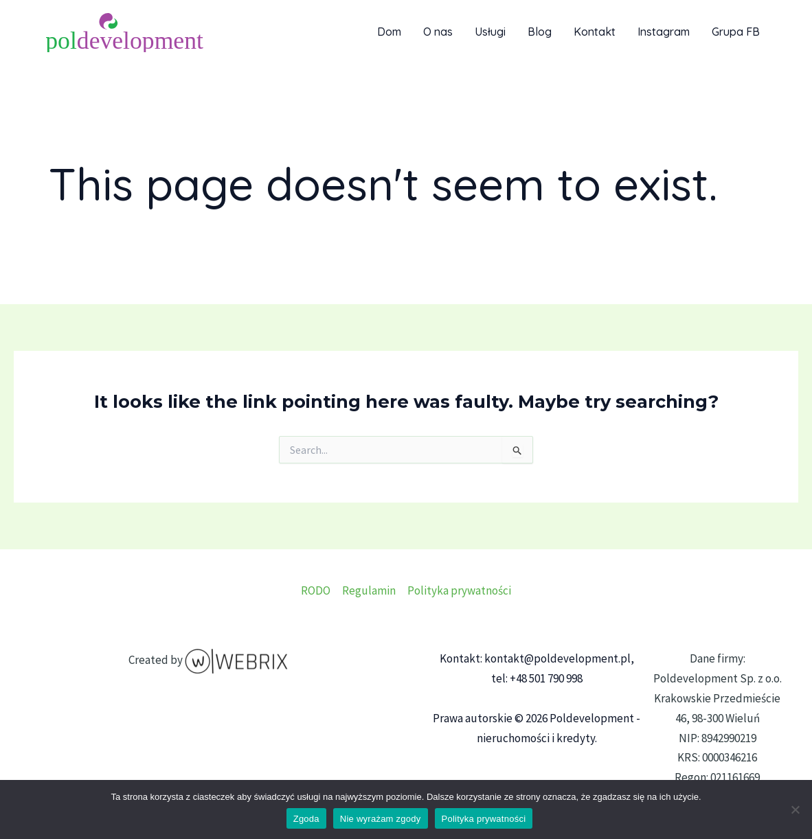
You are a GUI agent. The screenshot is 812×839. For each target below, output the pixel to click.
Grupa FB (736, 31)
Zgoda (306, 819)
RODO (315, 590)
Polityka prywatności (459, 590)
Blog (540, 31)
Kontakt (595, 31)
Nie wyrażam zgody (380, 819)
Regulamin (369, 590)
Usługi (490, 31)
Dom (389, 31)
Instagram (664, 31)
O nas (438, 31)
